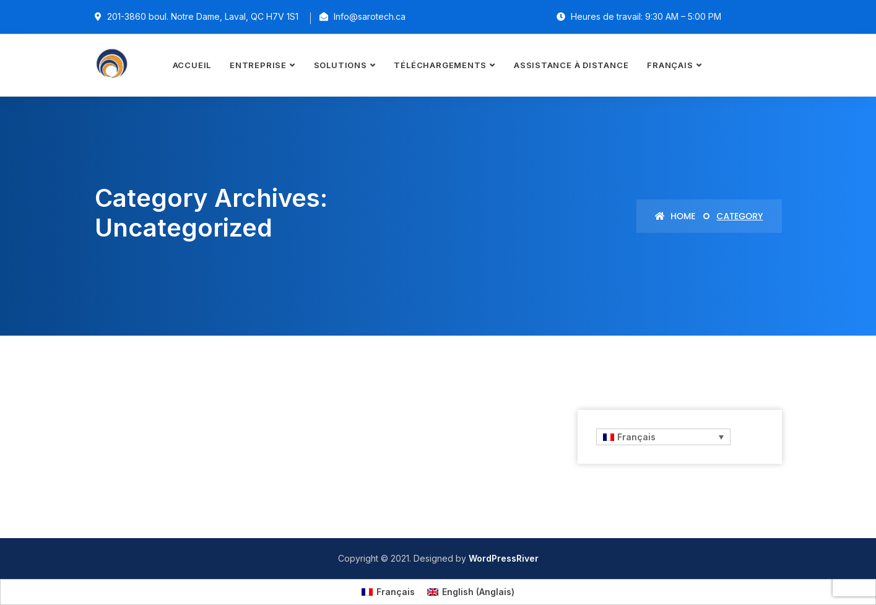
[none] (663, 437)
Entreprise (258, 65)
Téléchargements (440, 65)
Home (675, 216)
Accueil (192, 65)
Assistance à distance (571, 65)
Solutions (340, 65)
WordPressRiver (504, 558)
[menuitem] (674, 65)
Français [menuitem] (636, 437)
